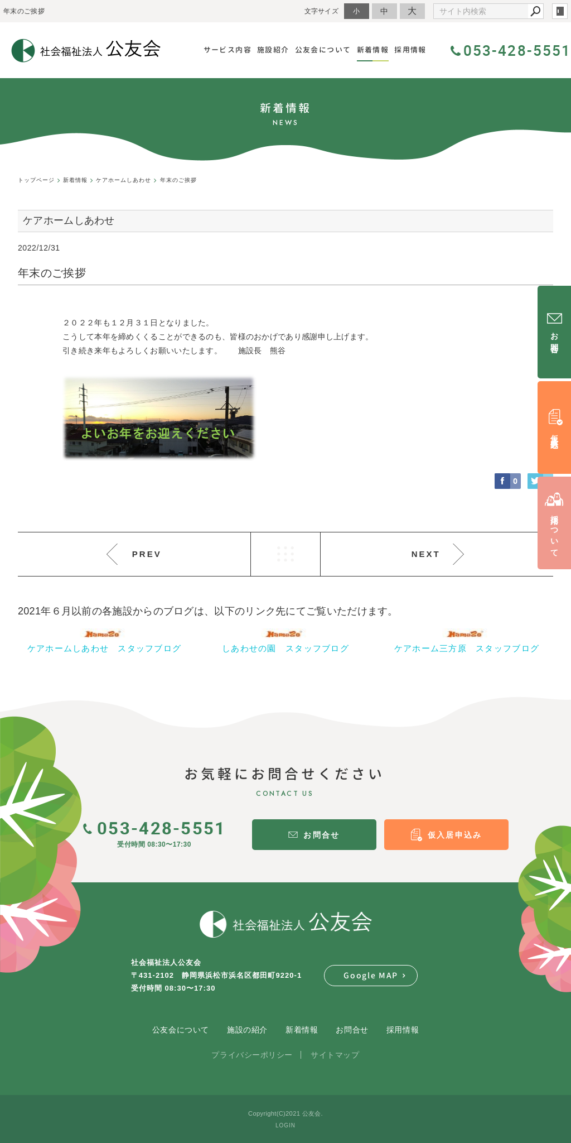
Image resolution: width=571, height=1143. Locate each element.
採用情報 (402, 1029)
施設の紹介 (247, 1029)
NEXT (426, 554)
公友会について (180, 1029)
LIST (285, 554)
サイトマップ (335, 1054)
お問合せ (352, 1029)
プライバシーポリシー (252, 1054)
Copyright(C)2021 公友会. (285, 1113)
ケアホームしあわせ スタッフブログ (104, 648)
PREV (147, 554)
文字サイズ (321, 11)
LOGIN (285, 1125)
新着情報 (302, 1029)
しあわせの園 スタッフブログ (285, 648)
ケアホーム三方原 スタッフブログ (466, 648)
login (560, 11)
